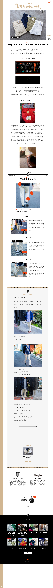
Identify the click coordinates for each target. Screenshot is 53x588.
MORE (28, 552)
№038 (15, 94)
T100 (36, 90)
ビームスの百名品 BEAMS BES (30, 90)
